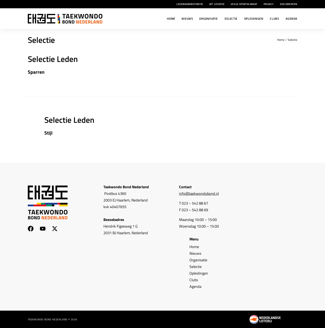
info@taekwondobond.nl (199, 193)
